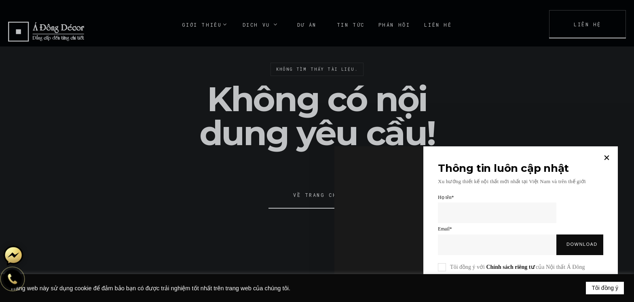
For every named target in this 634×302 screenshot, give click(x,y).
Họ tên (446, 197)
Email (445, 229)
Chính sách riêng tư (510, 267)
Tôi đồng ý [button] (605, 288)
